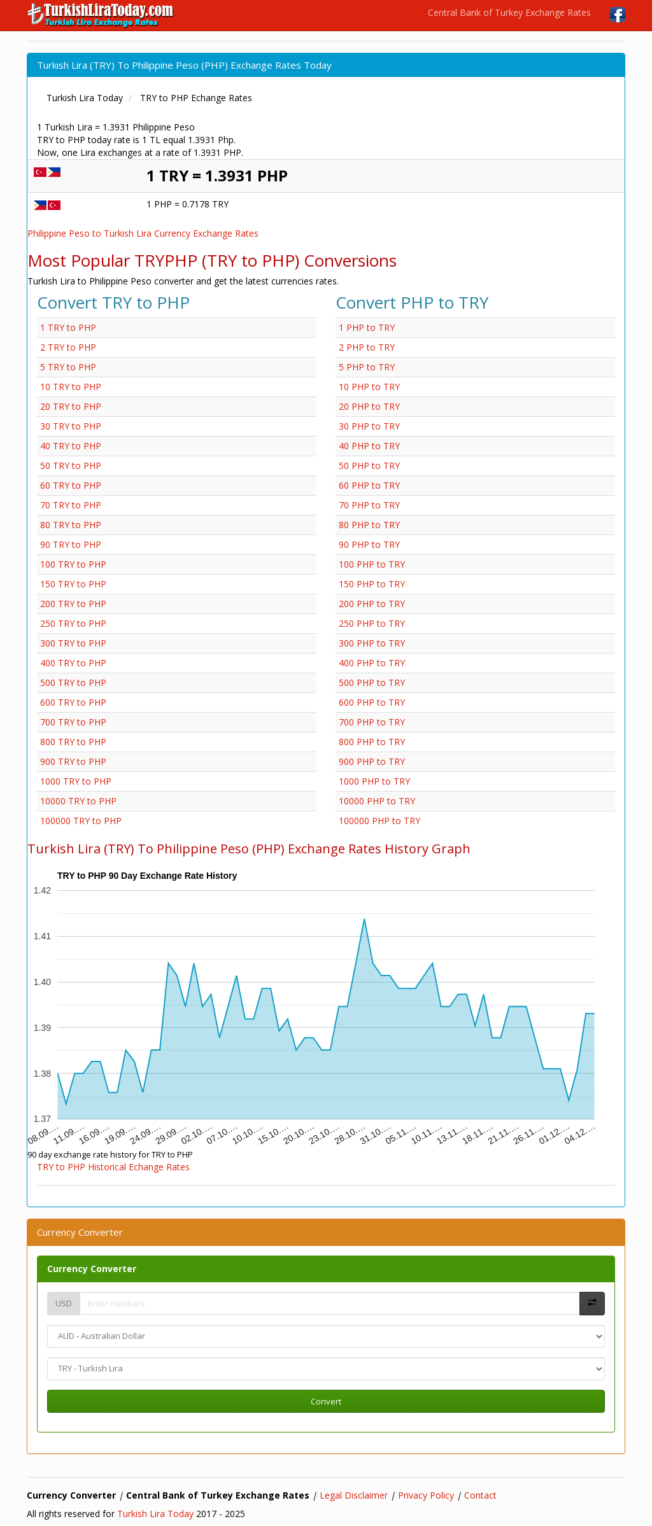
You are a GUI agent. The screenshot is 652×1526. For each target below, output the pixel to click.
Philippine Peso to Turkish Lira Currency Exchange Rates (143, 233)
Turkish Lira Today (155, 1514)
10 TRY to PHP (70, 387)
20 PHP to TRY (369, 406)
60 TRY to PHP (70, 485)
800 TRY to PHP (73, 742)
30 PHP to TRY (369, 426)
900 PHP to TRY (372, 761)
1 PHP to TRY (367, 327)
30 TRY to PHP (70, 426)
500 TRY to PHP (73, 682)
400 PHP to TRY (372, 663)
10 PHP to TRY (369, 387)
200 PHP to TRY (372, 604)
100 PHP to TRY (372, 564)
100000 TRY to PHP (81, 821)
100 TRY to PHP (73, 564)
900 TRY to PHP (73, 761)
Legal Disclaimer (354, 1495)
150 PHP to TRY (372, 584)
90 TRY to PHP (70, 544)
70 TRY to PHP (70, 505)
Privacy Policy (426, 1495)
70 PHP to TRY (369, 505)
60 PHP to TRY (369, 485)
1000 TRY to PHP (75, 781)
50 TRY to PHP (70, 465)
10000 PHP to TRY (377, 801)
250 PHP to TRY (372, 623)
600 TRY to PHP (73, 702)
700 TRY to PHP (73, 722)
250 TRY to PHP (73, 623)
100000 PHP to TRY (379, 821)
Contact (480, 1495)
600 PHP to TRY (372, 702)
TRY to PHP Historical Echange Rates (113, 1167)
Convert (326, 1401)
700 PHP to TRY (372, 722)
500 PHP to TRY (372, 682)
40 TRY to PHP (70, 446)
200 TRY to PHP (73, 604)
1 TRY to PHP (68, 327)
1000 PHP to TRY (374, 781)
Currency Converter (91, 1269)
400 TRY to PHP (73, 663)
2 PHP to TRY (367, 347)
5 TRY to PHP (68, 367)
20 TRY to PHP (70, 406)
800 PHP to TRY (372, 742)
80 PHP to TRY (369, 525)
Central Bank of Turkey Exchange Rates (509, 12)
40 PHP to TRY (369, 446)
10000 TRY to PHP (78, 801)
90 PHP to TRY (369, 544)
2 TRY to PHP (68, 347)
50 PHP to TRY (369, 465)
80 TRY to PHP (70, 525)
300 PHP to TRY (372, 643)
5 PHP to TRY (367, 367)
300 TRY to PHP (73, 643)
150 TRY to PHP (73, 584)
